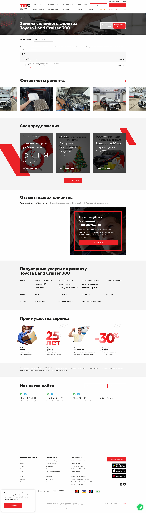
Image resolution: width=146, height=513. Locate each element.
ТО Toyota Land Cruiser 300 (106, 25)
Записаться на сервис (118, 5)
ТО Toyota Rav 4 (75, 471)
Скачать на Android (120, 479)
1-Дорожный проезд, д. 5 (28, 401)
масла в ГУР (39, 288)
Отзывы (22, 471)
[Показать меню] (124, 9)
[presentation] (114, 81)
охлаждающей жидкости (68, 288)
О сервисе (23, 461)
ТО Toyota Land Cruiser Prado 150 (80, 461)
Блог (21, 476)
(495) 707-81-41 (38, 4)
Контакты (91, 9)
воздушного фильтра (43, 280)
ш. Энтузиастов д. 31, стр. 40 (82, 401)
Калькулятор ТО (98, 5)
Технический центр (28, 457)
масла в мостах (64, 284)
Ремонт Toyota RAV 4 (77, 484)
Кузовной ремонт (67, 9)
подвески (86, 294)
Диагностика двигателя (91, 301)
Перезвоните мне (117, 386)
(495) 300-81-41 (68, 4)
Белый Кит (123, 503)
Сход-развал (49, 466)
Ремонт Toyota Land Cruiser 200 (80, 479)
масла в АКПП (40, 284)
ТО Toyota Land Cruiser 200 (78, 468)
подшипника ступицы (90, 280)
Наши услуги (51, 457)
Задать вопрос (113, 9)
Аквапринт (49, 476)
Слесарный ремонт (53, 9)
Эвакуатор (49, 482)
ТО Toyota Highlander (77, 466)
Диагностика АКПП (65, 301)
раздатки (109, 294)
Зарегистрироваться (114, 1)
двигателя (62, 294)
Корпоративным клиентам (53, 471)
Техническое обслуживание (54, 461)
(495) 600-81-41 (52, 4)
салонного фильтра (90, 284)
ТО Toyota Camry (75, 463)
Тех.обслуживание (38, 9)
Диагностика (40, 301)
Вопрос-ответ (24, 474)
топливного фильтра (90, 288)
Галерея (22, 468)
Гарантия (80, 9)
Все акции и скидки (73, 180)
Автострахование (51, 474)
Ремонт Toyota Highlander (78, 476)
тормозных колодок (114, 280)
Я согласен (13, 505)
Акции (103, 9)
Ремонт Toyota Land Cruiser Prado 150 (81, 482)
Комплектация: (25, 40)
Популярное (76, 457)
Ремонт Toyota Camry (77, 474)
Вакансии (22, 479)
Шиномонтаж (49, 479)
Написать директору (116, 459)
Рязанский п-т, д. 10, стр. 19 (54, 401)
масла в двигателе (65, 280)
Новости (22, 466)
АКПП (37, 294)
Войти (124, 1)
